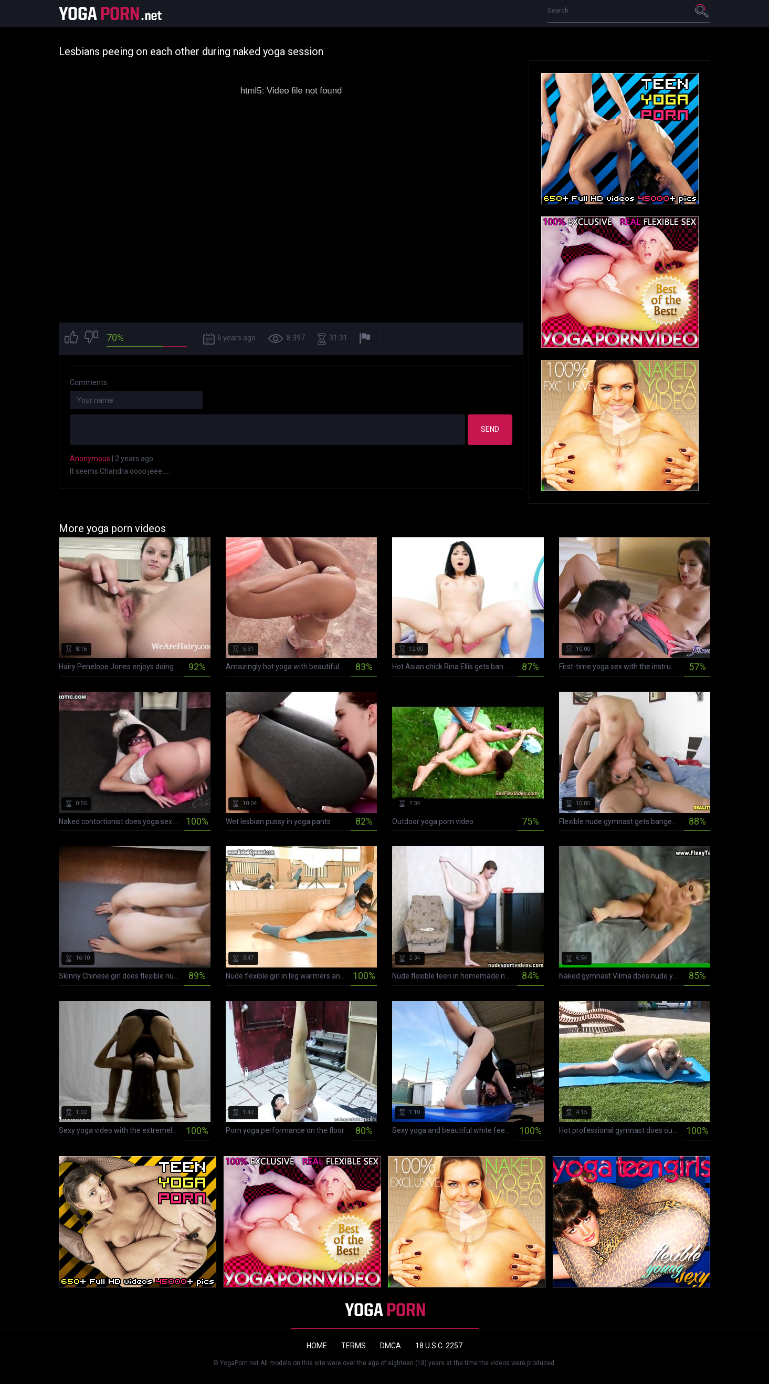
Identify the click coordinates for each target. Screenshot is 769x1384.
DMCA (390, 1345)
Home (317, 1345)
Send (490, 429)
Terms (353, 1345)
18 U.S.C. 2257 (438, 1345)
